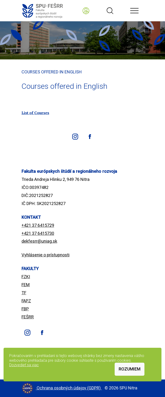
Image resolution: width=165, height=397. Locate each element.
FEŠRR (28, 316)
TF (24, 292)
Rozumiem (129, 368)
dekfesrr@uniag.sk (39, 241)
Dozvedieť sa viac (24, 365)
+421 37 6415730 (38, 233)
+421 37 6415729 (38, 225)
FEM (26, 284)
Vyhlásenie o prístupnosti (45, 254)
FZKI (26, 276)
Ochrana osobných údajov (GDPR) (69, 387)
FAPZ (26, 300)
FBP (25, 308)
